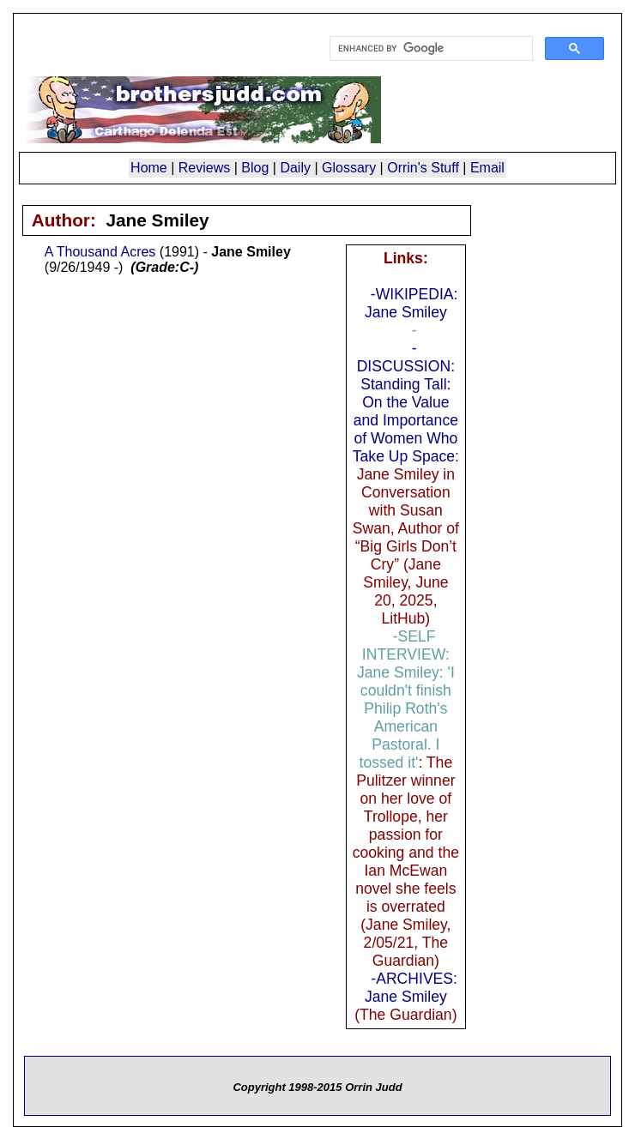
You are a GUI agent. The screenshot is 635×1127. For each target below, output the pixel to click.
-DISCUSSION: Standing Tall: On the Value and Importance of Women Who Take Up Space (405, 402)
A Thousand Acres (100, 251)
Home (148, 167)
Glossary (349, 167)
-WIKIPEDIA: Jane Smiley (411, 303)
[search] (429, 49)
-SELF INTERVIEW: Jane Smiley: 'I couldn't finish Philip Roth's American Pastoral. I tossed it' (406, 699)
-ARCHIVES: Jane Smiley (411, 987)
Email (487, 167)
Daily (295, 167)
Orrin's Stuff (423, 167)
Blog (255, 167)
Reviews (204, 167)
